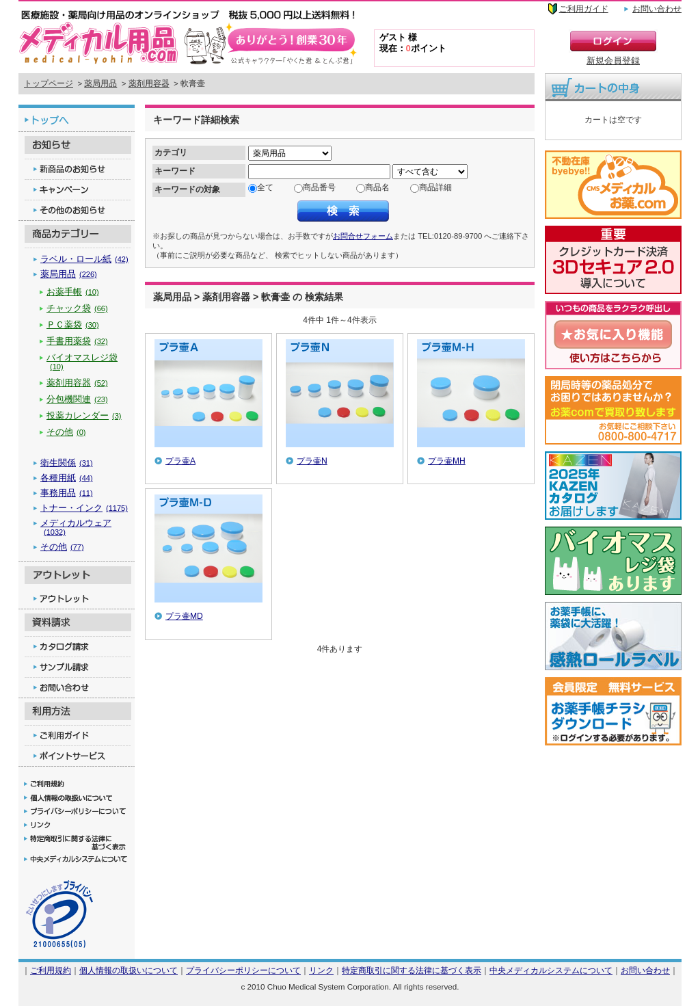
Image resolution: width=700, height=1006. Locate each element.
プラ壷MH (447, 461)
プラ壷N (312, 461)
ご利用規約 (50, 970)
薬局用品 (100, 83)
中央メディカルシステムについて (550, 970)
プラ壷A (180, 461)
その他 (66, 432)
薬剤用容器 (149, 83)
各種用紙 (66, 478)
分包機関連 (77, 399)
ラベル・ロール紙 (84, 259)
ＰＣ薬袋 (72, 324)
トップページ (48, 83)
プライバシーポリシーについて (243, 970)
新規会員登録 (613, 60)
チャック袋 (77, 308)
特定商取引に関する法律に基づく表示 (411, 970)
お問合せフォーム (363, 236)
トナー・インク (84, 508)
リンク (321, 970)
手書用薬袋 (77, 341)
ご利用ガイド (583, 9)
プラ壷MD (184, 616)
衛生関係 (66, 463)
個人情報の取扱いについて (128, 970)
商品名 (377, 187)
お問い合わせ (657, 9)
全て (265, 187)
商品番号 (319, 187)
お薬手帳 (72, 292)
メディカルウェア (75, 527)
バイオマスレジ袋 (82, 361)
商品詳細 (435, 187)
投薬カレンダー (84, 415)
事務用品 (66, 493)
